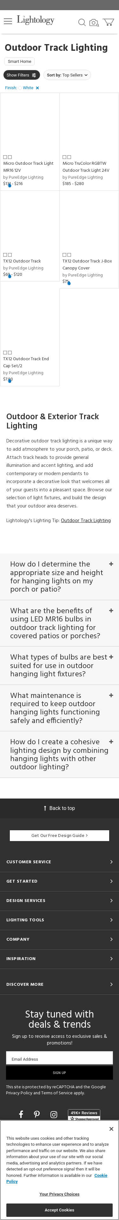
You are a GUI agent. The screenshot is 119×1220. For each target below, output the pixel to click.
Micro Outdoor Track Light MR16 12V (28, 167)
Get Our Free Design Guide (59, 835)
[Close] (111, 1129)
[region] (59, 1170)
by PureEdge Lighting (23, 177)
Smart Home (19, 61)
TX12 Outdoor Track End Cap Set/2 (26, 362)
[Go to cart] (109, 21)
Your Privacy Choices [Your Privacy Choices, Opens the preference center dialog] (60, 1194)
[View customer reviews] (84, 1115)
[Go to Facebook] (22, 1114)
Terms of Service (57, 1093)
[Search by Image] (94, 22)
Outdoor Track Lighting (86, 521)
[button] (8, 21)
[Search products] (82, 22)
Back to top (59, 808)
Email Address (25, 1059)
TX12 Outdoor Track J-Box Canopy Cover (87, 265)
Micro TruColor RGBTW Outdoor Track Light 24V (86, 167)
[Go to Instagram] (54, 1114)
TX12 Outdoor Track (22, 261)
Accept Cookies (59, 1210)
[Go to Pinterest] (38, 1114)
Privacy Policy (19, 1093)
